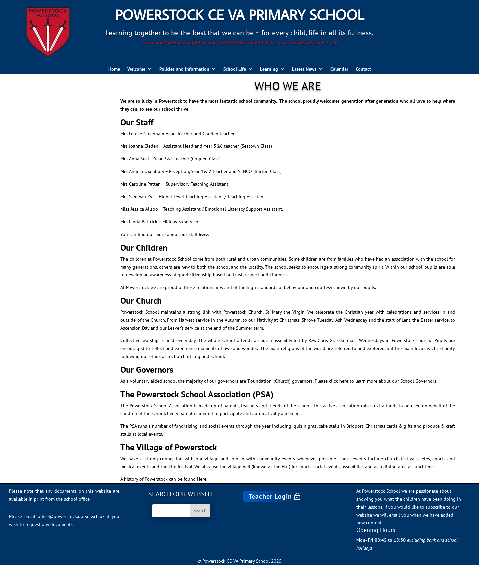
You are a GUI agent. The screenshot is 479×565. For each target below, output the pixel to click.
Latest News (304, 69)
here (343, 381)
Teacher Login (270, 496)
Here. (202, 479)
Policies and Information (184, 69)
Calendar (339, 69)
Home (114, 69)
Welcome (136, 69)
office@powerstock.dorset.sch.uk (71, 516)
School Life (234, 69)
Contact (363, 69)
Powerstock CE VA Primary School (239, 14)
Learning (269, 69)
